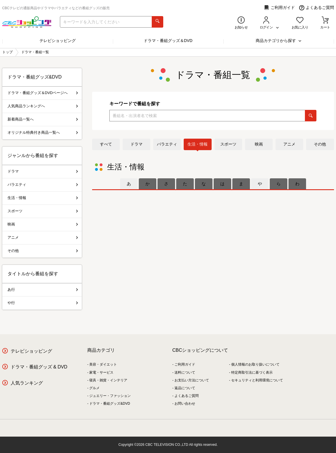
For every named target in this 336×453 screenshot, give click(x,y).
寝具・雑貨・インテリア (108, 380)
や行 (42, 303)
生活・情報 (197, 144)
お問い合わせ (184, 404)
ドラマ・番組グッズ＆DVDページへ (42, 93)
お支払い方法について (191, 380)
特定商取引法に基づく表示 (252, 372)
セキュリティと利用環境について (257, 380)
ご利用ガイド (279, 7)
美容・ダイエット (103, 364)
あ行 (42, 289)
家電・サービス (101, 372)
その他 (320, 144)
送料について (184, 372)
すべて (106, 144)
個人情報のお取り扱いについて (255, 364)
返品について (184, 388)
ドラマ (136, 144)
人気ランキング (27, 383)
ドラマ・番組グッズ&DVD (109, 404)
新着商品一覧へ (42, 119)
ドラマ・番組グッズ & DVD (39, 366)
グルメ (94, 388)
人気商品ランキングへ (42, 106)
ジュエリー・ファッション (110, 396)
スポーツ (228, 144)
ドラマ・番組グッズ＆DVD (168, 40)
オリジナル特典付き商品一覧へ (42, 132)
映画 (259, 144)
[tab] (128, 183)
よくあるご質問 (316, 7)
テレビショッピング (57, 40)
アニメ (289, 144)
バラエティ (167, 144)
